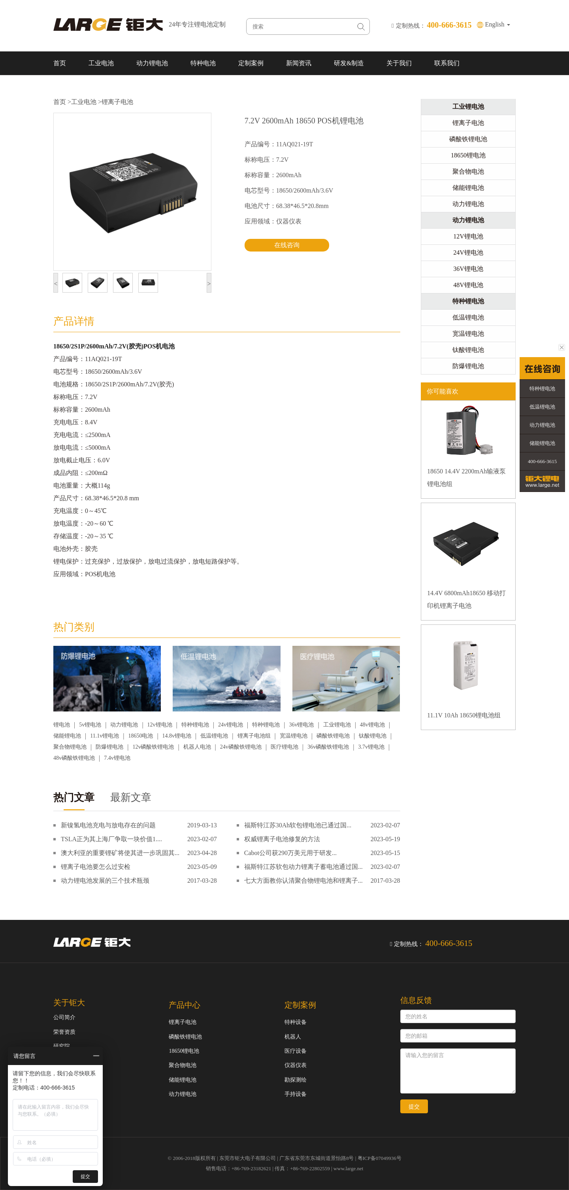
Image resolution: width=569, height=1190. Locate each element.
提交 (414, 1106)
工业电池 (101, 63)
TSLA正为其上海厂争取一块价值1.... (111, 839)
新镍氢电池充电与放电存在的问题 (108, 825)
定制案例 (251, 63)
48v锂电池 (372, 725)
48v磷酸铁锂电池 (74, 758)
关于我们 (399, 63)
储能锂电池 (67, 736)
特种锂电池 (195, 725)
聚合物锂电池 (70, 747)
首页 (59, 63)
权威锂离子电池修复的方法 (282, 839)
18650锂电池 (468, 155)
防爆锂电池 (109, 747)
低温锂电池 (214, 736)
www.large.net (348, 1168)
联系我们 (447, 63)
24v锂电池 (230, 725)
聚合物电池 (468, 171)
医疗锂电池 (284, 747)
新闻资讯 (298, 63)
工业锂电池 (337, 725)
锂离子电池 (117, 101)
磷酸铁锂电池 (333, 736)
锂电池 (61, 725)
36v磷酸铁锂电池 (328, 747)
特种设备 (295, 1022)
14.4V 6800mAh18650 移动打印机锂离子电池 (466, 599)
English (497, 24)
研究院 (61, 1046)
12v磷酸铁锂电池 (153, 747)
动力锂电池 (152, 63)
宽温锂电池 (293, 736)
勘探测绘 (295, 1080)
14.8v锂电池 (177, 736)
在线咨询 (287, 245)
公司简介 (64, 1017)
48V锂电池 (468, 285)
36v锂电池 (301, 725)
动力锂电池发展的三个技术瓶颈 (105, 880)
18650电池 (140, 736)
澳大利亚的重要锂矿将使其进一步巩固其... (120, 852)
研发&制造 (349, 63)
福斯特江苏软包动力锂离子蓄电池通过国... (303, 866)
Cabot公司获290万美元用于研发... (290, 852)
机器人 (292, 1037)
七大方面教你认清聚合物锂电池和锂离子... (303, 880)
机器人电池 (197, 747)
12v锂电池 (159, 725)
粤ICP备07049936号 (379, 1158)
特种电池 (203, 63)
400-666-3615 (542, 461)
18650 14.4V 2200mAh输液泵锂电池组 (466, 477)
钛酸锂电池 (372, 736)
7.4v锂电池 (117, 758)
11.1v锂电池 (104, 736)
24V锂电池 (468, 252)
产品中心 (184, 1005)
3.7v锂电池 (371, 747)
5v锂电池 (90, 725)
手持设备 (295, 1094)
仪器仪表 (295, 1065)
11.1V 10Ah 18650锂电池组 (464, 715)
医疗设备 (295, 1051)
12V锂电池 (468, 236)
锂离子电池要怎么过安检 (95, 866)
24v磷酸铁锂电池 (241, 747)
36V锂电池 (468, 268)
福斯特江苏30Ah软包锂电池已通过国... (298, 825)
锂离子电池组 (254, 736)
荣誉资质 (64, 1032)
